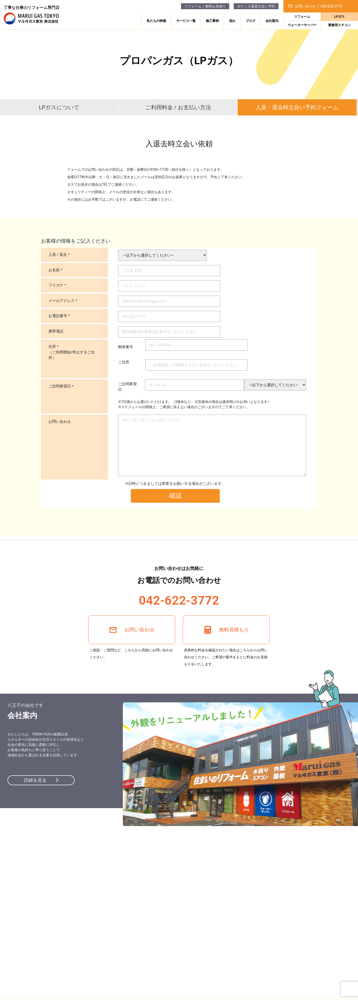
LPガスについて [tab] (59, 107)
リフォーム (302, 16)
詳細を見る (41, 780)
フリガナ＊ (57, 285)
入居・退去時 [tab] (297, 107)
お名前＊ (55, 270)
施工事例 (212, 21)
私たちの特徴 (156, 21)
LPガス (339, 16)
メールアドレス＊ (63, 300)
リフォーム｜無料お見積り (205, 6)
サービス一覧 (186, 21)
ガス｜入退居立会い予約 (256, 6)
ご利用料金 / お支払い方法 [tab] (178, 107)
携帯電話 (55, 331)
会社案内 (272, 21)
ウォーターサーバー (302, 25)
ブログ (250, 21)
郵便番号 (129, 347)
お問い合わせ (59, 421)
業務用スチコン (339, 25)
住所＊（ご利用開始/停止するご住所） (71, 352)
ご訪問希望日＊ (61, 386)
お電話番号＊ (59, 316)
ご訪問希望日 (127, 387)
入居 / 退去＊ (59, 254)
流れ (232, 21)
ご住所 (129, 362)
